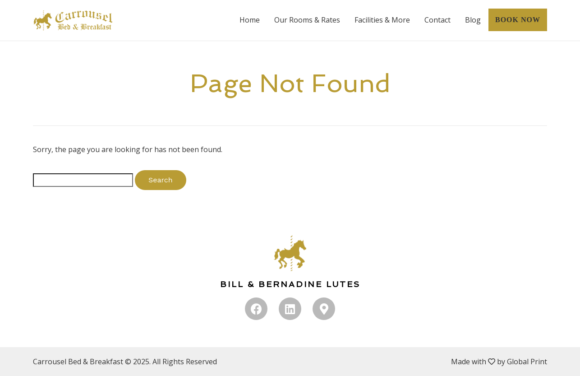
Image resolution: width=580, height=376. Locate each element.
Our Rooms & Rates (307, 20)
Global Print (527, 362)
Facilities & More (382, 20)
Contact (437, 20)
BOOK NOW (517, 19)
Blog (473, 20)
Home (249, 20)
